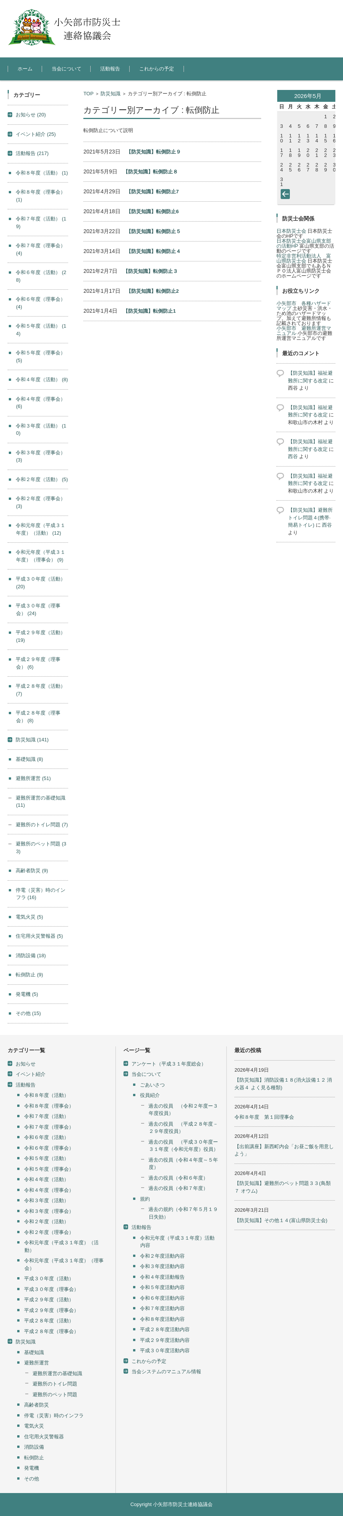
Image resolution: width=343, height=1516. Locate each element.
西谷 (293, 456)
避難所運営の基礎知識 (57, 1373)
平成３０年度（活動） (49, 1278)
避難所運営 (33, 778)
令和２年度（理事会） (49, 1232)
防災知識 (110, 93)
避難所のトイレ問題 (42, 824)
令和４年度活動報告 (162, 1277)
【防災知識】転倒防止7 (152, 191)
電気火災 (29, 917)
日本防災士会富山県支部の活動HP (303, 243)
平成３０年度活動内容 (165, 1350)
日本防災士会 (291, 231)
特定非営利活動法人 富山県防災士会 (303, 258)
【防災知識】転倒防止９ (153, 152)
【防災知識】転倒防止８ (150, 172)
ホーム (25, 69)
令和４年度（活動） (42, 379)
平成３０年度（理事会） (51, 1289)
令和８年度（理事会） (49, 1106)
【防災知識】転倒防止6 (152, 211)
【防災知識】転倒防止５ (153, 231)
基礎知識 (29, 759)
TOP (88, 93)
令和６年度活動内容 (162, 1298)
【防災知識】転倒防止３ (150, 271)
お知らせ (31, 114)
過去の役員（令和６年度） (178, 1178)
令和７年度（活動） (46, 1116)
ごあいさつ (152, 1085)
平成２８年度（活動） (49, 1320)
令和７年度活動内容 (162, 1308)
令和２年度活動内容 (162, 1256)
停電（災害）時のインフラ (54, 1415)
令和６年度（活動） (46, 1137)
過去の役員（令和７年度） (178, 1188)
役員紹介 (150, 1095)
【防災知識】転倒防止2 (152, 291)
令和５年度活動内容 (162, 1287)
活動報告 (110, 69)
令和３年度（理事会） (49, 1211)
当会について (66, 69)
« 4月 (286, 195)
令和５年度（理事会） (49, 1169)
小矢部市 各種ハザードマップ (303, 305)
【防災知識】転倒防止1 (149, 311)
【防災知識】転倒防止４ (153, 251)
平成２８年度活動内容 (165, 1329)
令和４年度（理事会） (49, 1190)
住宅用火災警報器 (39, 936)
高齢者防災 (32, 870)
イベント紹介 (36, 134)
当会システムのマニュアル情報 (166, 1371)
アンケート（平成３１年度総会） (169, 1064)
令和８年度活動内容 (162, 1319)
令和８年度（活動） (42, 173)
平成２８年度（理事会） (51, 1331)
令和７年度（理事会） (49, 1127)
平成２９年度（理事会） (51, 1310)
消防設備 (31, 955)
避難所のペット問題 (55, 1394)
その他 (28, 1013)
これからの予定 (156, 69)
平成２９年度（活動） (49, 1299)
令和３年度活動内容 (162, 1266)
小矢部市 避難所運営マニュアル (303, 330)
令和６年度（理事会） (49, 1148)
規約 (145, 1199)
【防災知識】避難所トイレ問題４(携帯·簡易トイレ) (310, 517)
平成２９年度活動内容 (165, 1340)
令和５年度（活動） (46, 1158)
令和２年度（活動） (42, 479)
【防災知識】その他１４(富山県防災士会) (280, 1220)
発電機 (27, 994)
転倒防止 (29, 974)
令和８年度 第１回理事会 (264, 1117)
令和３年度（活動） (46, 1200)
